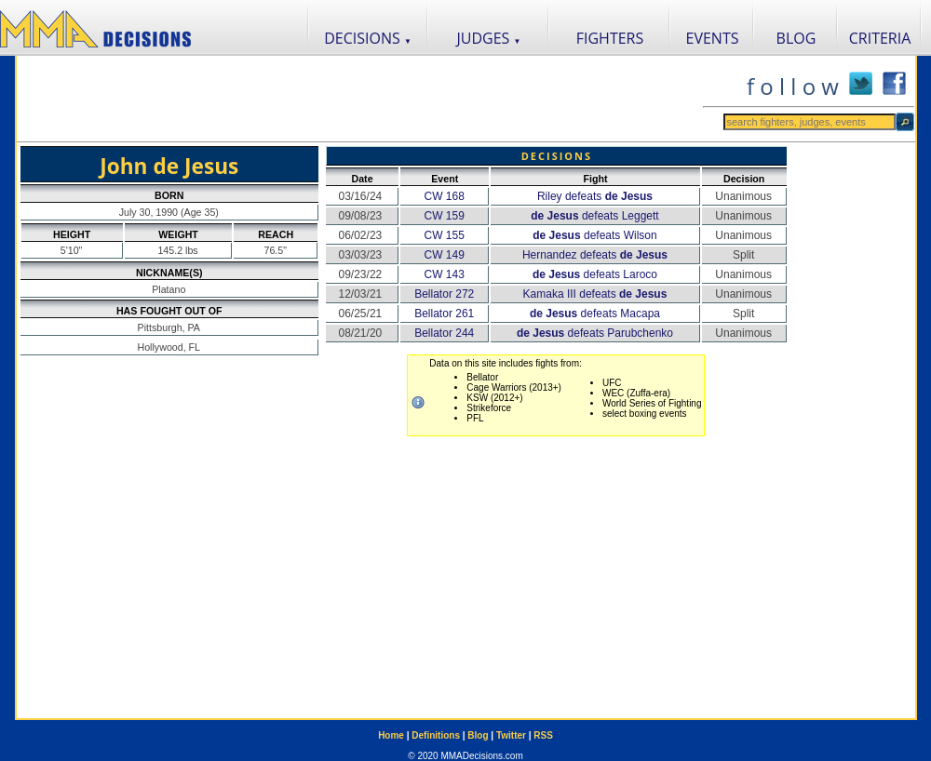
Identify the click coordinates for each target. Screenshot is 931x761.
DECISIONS (368, 38)
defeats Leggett (594, 215)
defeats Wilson (594, 235)
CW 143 (445, 274)
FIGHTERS (610, 38)
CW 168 (445, 196)
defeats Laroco (595, 274)
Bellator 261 (444, 313)
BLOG (796, 38)
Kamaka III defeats (595, 293)
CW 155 (445, 235)
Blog (477, 735)
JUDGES (489, 38)
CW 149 (445, 254)
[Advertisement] (359, 98)
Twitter (511, 735)
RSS (543, 735)
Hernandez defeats (595, 254)
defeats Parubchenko (595, 333)
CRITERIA (880, 38)
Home (391, 735)
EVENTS (712, 38)
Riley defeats (595, 196)
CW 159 (445, 215)
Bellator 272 (444, 293)
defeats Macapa (595, 313)
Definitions (436, 735)
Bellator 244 (444, 333)
